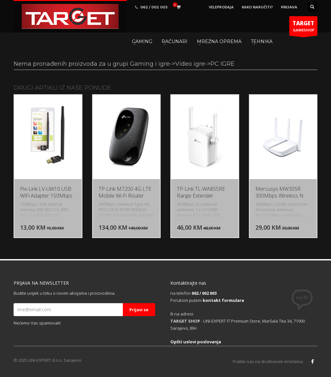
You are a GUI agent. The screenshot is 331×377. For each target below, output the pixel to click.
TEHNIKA (261, 41)
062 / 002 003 (204, 293)
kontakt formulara (223, 300)
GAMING (142, 41)
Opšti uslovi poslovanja (195, 342)
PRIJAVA (289, 7)
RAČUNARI (174, 41)
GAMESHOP (303, 27)
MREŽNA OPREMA (219, 41)
